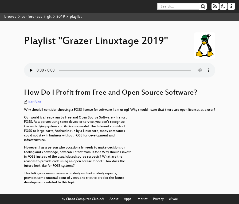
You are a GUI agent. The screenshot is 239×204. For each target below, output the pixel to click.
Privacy (158, 199)
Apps (127, 199)
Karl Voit (34, 102)
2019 (60, 16)
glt (49, 16)
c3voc (173, 199)
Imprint (142, 199)
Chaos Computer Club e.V (85, 199)
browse (10, 16)
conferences (31, 16)
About (114, 199)
